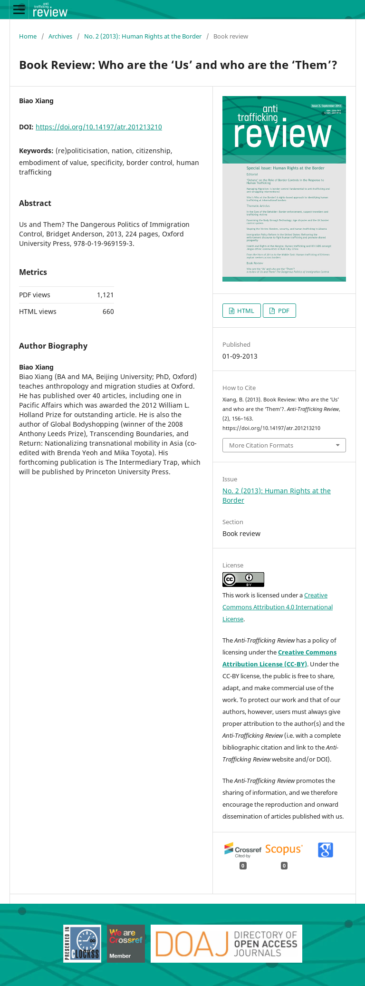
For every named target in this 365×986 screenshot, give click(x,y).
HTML (245, 310)
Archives (60, 36)
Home (28, 36)
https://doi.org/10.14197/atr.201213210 (99, 126)
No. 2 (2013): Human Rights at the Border (143, 36)
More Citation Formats (261, 445)
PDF (283, 310)
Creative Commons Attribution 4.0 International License (277, 607)
